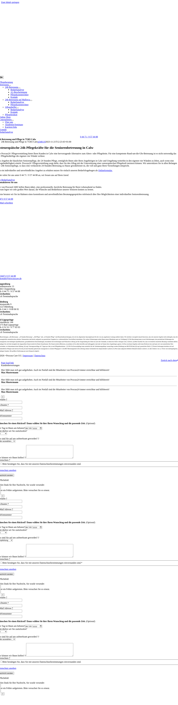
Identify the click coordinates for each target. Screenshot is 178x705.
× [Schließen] (2, 397)
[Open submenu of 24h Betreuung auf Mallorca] (31, 100)
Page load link (7, 363)
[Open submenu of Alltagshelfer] (18, 107)
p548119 (41, 142)
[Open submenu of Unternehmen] (12, 120)
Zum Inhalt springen (10, 2)
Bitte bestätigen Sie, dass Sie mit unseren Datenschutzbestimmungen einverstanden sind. (42, 467)
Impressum (28, 355)
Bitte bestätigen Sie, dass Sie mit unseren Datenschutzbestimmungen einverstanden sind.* (42, 568)
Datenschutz (39, 355)
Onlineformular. (105, 170)
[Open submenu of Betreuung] (10, 85)
